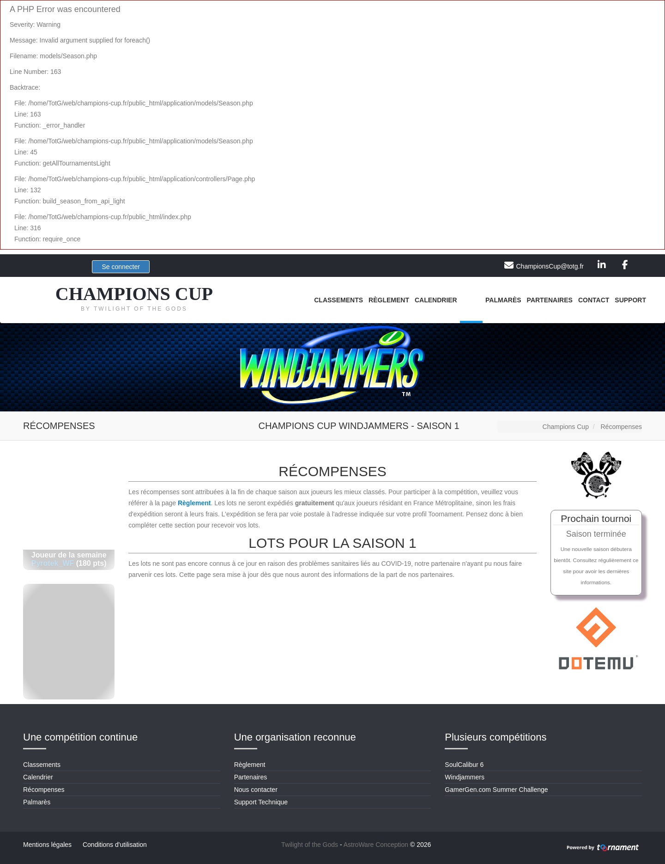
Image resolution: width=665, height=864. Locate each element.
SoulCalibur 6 (464, 764)
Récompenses (44, 789)
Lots (471, 300)
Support (630, 300)
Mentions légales (47, 844)
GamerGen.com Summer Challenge (496, 789)
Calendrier (436, 300)
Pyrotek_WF (52, 563)
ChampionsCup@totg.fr (550, 266)
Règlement (389, 300)
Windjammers (464, 777)
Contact (593, 300)
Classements (338, 300)
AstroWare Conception (376, 844)
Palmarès (503, 300)
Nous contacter (256, 789)
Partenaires (550, 300)
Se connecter (121, 266)
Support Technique (261, 802)
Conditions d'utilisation (115, 844)
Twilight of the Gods (309, 844)
